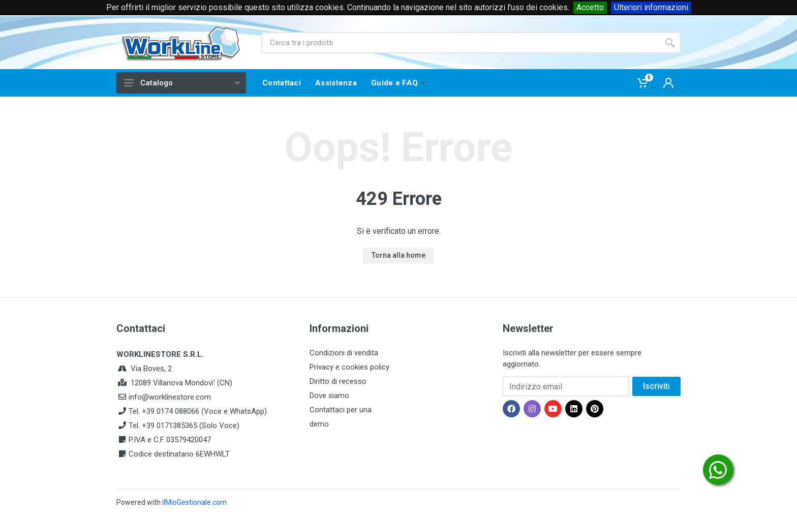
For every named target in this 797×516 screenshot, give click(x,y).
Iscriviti (656, 386)
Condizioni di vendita (344, 352)
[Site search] (460, 42)
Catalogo (182, 82)
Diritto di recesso (338, 381)
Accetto (590, 7)
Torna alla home (398, 255)
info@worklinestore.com (170, 397)
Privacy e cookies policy (349, 367)
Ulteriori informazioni (651, 7)
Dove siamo (329, 395)
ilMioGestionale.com (194, 502)
